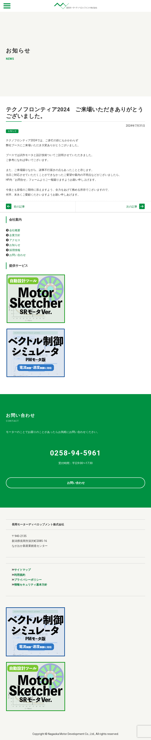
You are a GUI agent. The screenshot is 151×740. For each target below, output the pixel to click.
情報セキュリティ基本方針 (30, 584)
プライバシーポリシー (28, 579)
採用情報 (14, 250)
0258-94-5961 (75, 453)
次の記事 (131, 206)
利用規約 (19, 574)
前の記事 (19, 206)
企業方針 (14, 235)
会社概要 (14, 230)
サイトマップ (22, 569)
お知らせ (12, 131)
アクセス (14, 240)
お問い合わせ (17, 255)
